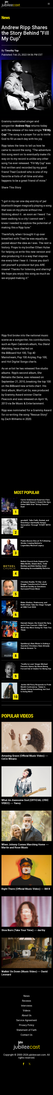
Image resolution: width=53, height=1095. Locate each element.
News (26, 995)
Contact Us (26, 1034)
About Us (26, 1015)
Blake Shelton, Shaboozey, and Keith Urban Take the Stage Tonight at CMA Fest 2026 (36, 604)
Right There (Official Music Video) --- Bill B (25, 888)
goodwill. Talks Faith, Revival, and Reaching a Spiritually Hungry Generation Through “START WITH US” (36, 523)
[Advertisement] (26, 475)
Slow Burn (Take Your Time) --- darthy (23, 930)
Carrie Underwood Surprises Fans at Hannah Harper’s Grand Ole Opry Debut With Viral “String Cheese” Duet (36, 503)
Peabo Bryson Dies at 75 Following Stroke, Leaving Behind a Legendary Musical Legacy (35, 543)
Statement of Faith (26, 1030)
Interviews (26, 1005)
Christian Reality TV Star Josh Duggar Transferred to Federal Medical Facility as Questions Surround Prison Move (34, 585)
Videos (26, 1010)
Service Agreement (26, 1020)
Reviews (26, 1000)
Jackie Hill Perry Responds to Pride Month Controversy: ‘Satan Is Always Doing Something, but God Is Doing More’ (36, 688)
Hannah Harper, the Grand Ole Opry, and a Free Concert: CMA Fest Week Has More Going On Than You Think (36, 626)
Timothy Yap (12, 50)
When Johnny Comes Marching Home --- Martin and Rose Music (25, 846)
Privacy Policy (26, 1025)
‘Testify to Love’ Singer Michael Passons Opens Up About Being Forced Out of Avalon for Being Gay (36, 666)
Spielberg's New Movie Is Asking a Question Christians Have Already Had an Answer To (35, 645)
